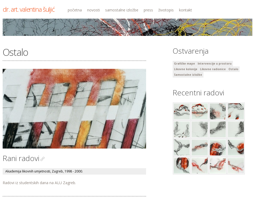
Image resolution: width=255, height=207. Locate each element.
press (148, 9)
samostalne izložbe (121, 9)
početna (75, 9)
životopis (166, 9)
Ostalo (233, 69)
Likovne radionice (213, 69)
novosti (93, 9)
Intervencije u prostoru (215, 63)
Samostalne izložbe (188, 75)
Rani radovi (21, 158)
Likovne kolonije (185, 69)
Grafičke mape (184, 63)
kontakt (185, 9)
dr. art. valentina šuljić (28, 9)
